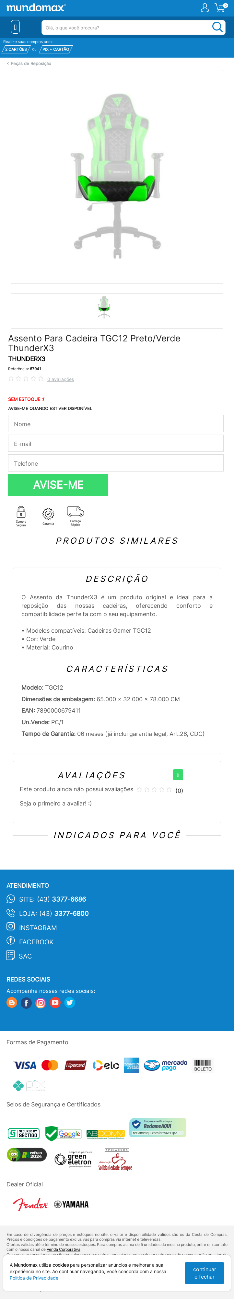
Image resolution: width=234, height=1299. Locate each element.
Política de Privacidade (34, 1278)
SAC (25, 956)
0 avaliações (60, 379)
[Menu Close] (15, 27)
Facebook (36, 942)
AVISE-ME (58, 484)
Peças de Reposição (31, 63)
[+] (178, 774)
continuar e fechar (204, 1273)
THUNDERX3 (26, 359)
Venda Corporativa (63, 1249)
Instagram (38, 928)
